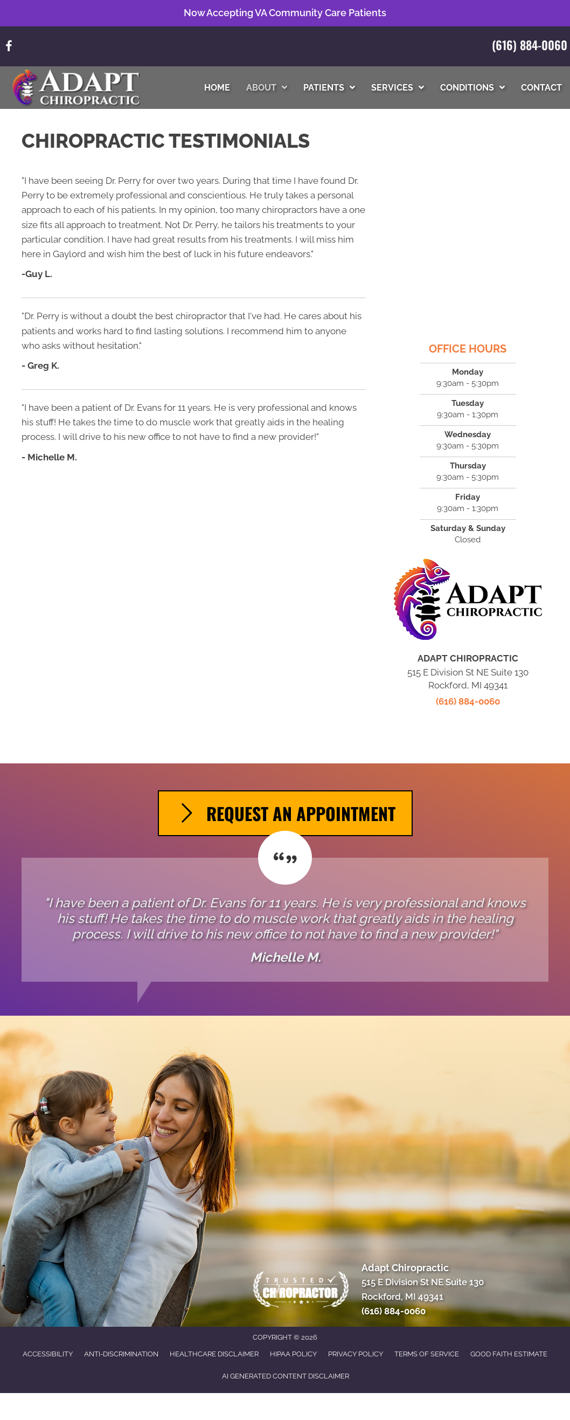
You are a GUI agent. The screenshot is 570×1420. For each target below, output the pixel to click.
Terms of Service (426, 1354)
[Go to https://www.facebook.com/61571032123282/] (9, 48)
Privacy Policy (355, 1354)
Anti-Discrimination (121, 1354)
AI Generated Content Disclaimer (285, 1376)
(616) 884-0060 (529, 44)
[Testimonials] (285, 920)
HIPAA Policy (293, 1354)
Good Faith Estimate (508, 1354)
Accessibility (48, 1354)
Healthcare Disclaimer (214, 1354)
